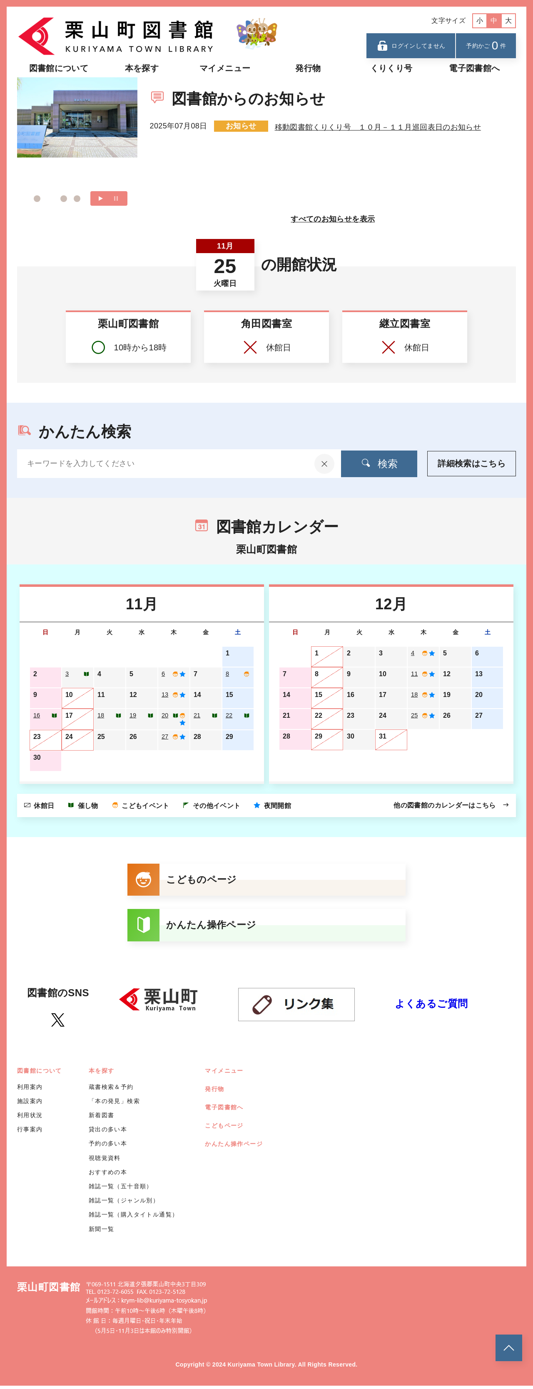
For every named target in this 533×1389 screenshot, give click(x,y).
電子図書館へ (474, 68)
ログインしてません (411, 46)
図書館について (58, 68)
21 (197, 715)
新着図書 (102, 1118)
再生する (101, 198)
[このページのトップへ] (509, 1348)
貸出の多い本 (108, 1133)
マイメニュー (224, 68)
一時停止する (116, 198)
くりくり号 (391, 68)
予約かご (486, 45)
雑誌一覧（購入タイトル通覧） (134, 1218)
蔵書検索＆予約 (111, 1090)
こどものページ (184, 881)
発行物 (308, 68)
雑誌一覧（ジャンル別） (124, 1204)
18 (101, 715)
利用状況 (30, 1118)
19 (133, 715)
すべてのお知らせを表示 (333, 219)
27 (165, 737)
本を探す (142, 68)
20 (165, 715)
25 (414, 715)
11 (414, 673)
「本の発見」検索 (114, 1104)
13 (165, 694)
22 (229, 715)
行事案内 (30, 1133)
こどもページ (224, 1128)
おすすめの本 (108, 1175)
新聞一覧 (102, 1232)
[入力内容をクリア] (311, 464)
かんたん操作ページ (194, 928)
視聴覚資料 (105, 1161)
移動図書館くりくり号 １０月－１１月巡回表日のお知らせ (378, 126)
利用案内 (30, 1090)
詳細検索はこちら (472, 463)
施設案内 (30, 1104)
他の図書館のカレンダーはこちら (451, 806)
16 (37, 715)
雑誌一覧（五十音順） (121, 1189)
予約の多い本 (108, 1147)
